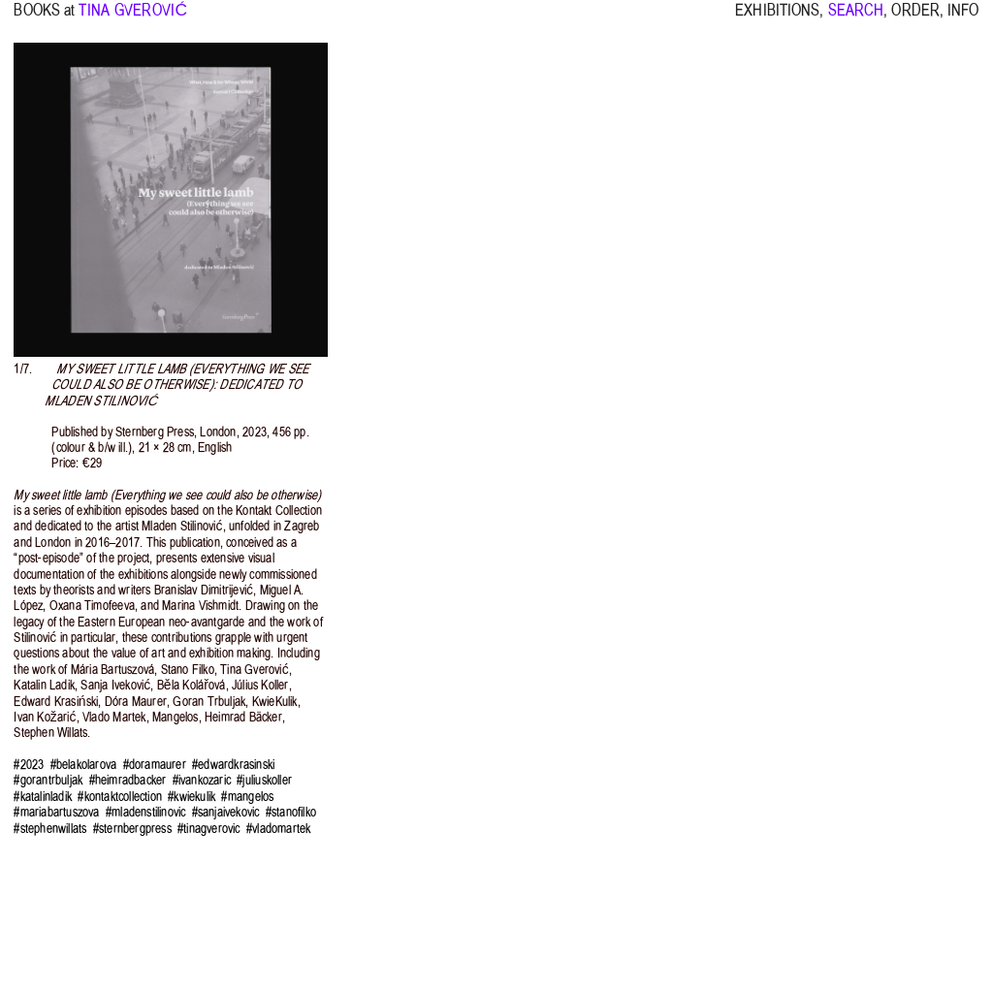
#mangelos (247, 796)
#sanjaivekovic (226, 812)
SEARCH (856, 19)
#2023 (29, 764)
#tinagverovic (208, 828)
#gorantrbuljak (48, 780)
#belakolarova (83, 764)
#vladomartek (278, 828)
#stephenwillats (50, 828)
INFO (962, 19)
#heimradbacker (128, 780)
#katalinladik (43, 796)
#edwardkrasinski (233, 764)
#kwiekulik (191, 796)
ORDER (915, 19)
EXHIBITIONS (777, 19)
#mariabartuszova (56, 812)
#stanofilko (291, 812)
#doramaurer (154, 764)
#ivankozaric (202, 780)
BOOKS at (44, 19)
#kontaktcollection (120, 796)
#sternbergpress (132, 828)
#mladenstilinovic (145, 812)
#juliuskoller (264, 780)
